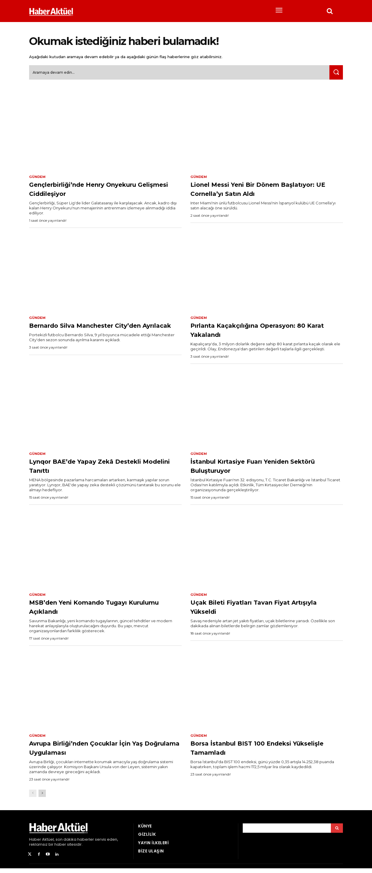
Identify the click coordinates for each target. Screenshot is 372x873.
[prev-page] (32, 798)
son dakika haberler (75, 844)
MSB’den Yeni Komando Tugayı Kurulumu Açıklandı (95, 610)
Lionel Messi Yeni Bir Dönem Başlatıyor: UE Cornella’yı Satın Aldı (264, 191)
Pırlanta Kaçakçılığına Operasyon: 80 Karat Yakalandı (261, 332)
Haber (35, 844)
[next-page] (42, 798)
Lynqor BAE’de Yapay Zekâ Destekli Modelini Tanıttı (105, 469)
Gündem (38, 179)
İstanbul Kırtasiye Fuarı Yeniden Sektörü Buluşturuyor (258, 469)
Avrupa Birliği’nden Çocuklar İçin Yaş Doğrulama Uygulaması (99, 752)
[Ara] (335, 75)
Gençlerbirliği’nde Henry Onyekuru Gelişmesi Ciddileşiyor (104, 191)
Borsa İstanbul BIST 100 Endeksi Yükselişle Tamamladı (258, 752)
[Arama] (337, 833)
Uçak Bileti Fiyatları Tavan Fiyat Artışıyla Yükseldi (257, 610)
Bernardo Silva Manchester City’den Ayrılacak (87, 332)
